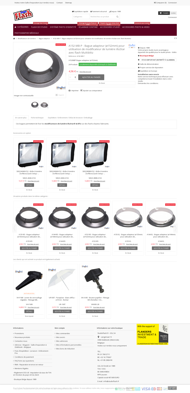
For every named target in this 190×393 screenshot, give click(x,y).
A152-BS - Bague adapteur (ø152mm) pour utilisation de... (95, 235)
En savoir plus (21, 117)
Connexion (172, 2)
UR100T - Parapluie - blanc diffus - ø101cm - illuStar (62, 298)
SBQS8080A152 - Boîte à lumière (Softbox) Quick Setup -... (95, 172)
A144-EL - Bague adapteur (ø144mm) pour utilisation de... (161, 235)
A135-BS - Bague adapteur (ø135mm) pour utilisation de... (29, 235)
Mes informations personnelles (68, 345)
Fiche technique (37, 117)
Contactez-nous (21, 341)
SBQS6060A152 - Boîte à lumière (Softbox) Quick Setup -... (62, 172)
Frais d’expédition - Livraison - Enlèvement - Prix (32, 352)
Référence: (73, 56)
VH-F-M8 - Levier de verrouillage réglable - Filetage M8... (29, 298)
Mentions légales (21, 368)
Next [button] (175, 228)
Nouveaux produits (22, 337)
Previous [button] (14, 228)
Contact (59, 2)
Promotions (19, 333)
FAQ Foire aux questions (24, 361)
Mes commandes (63, 333)
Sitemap (68, 2)
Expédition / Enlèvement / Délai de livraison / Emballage (70, 117)
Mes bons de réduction (65, 349)
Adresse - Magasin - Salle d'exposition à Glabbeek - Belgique (31, 346)
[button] (26, 33)
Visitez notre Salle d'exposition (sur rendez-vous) (34, 2)
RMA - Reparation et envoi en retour (29, 365)
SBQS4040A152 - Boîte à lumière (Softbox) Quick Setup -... (29, 172)
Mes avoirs (60, 337)
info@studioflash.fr (111, 381)
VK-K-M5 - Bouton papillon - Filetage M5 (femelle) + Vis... (95, 298)
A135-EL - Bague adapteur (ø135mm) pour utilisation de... (128, 235)
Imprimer (75, 90)
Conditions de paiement (24, 357)
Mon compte (60, 328)
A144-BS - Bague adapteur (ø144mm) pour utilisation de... (62, 235)
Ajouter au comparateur (92, 90)
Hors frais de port (85, 72)
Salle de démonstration (149, 64)
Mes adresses (62, 341)
